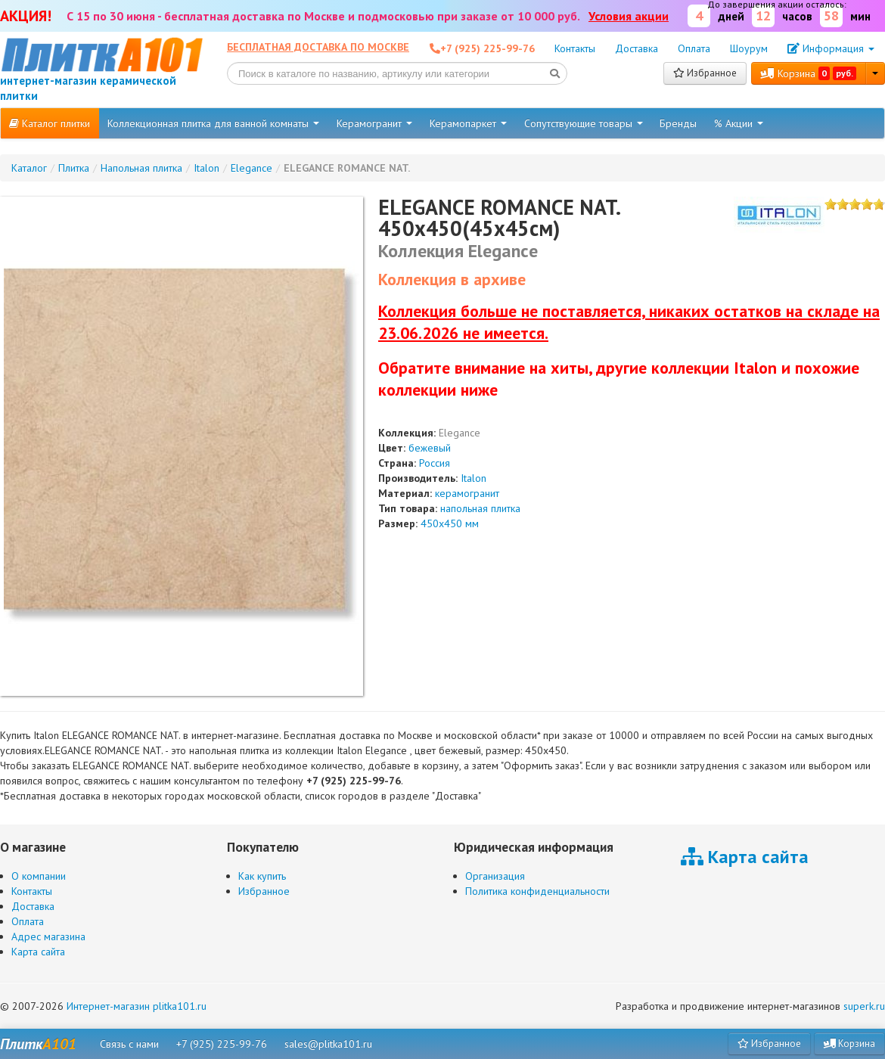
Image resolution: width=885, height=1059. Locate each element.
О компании (38, 876)
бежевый (429, 448)
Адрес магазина (48, 936)
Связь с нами (129, 1044)
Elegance (459, 432)
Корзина (808, 73)
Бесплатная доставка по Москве (318, 47)
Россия (434, 463)
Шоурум (749, 48)
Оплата (694, 48)
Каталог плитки (49, 123)
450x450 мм (450, 523)
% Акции (738, 123)
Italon (473, 478)
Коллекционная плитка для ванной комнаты (213, 123)
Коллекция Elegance (458, 250)
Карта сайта (38, 951)
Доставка (636, 48)
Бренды (678, 123)
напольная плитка (480, 508)
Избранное (705, 73)
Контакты (574, 48)
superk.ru (864, 1006)
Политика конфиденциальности (537, 891)
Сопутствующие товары (583, 123)
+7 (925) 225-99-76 (221, 1044)
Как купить (262, 876)
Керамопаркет (468, 123)
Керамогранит (374, 123)
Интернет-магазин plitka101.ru (136, 1006)
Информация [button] (830, 48)
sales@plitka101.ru (328, 1044)
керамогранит (467, 493)
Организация (495, 876)
